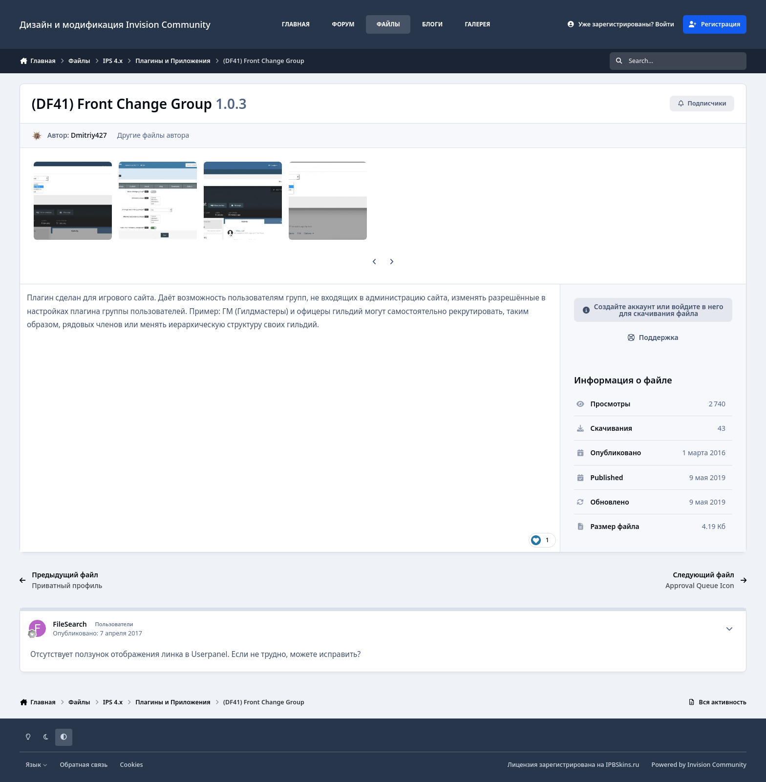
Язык (37, 765)
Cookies (131, 765)
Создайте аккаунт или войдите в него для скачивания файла (653, 310)
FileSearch (69, 624)
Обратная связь (83, 765)
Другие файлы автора (153, 135)
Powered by (699, 765)
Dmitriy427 (89, 135)
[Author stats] (729, 628)
